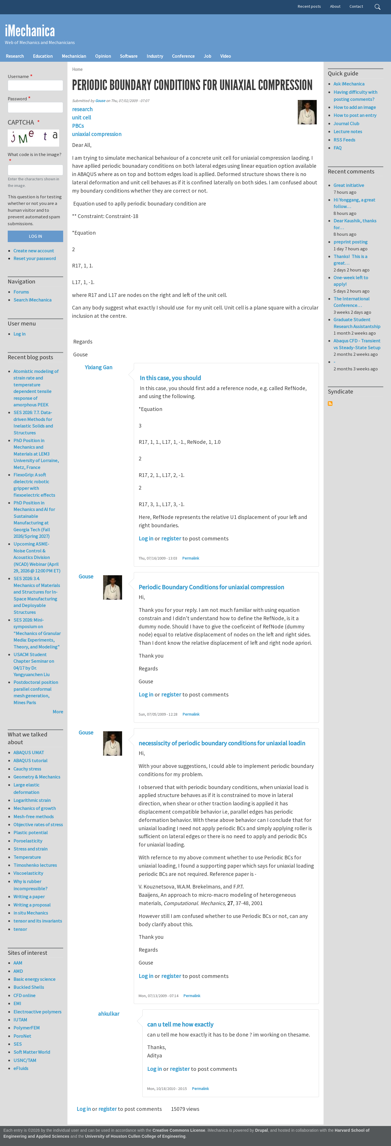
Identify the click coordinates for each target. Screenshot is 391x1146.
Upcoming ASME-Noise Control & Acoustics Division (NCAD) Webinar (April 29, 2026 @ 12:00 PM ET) (37, 557)
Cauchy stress (27, 769)
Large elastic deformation (26, 788)
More (58, 711)
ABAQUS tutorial (30, 760)
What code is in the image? (34, 154)
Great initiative (349, 185)
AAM (17, 963)
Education (43, 56)
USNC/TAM (24, 1060)
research (82, 109)
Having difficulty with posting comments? (355, 95)
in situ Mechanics (30, 913)
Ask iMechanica (349, 84)
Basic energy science (34, 979)
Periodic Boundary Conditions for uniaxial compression (211, 587)
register (171, 538)
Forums (21, 292)
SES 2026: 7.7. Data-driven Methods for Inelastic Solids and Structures (33, 422)
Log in (146, 538)
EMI (17, 1003)
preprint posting (351, 242)
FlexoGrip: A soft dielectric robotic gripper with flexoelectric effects (34, 485)
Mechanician (74, 56)
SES (17, 1044)
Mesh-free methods (33, 816)
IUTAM (20, 1020)
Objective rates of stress (38, 824)
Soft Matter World (31, 1052)
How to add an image (355, 107)
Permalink (190, 558)
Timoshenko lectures (35, 865)
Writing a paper (29, 896)
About (335, 6)
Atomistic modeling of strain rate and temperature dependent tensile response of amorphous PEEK (36, 388)
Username (18, 76)
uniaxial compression (96, 134)
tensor (20, 929)
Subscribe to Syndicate (330, 403)
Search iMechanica (32, 300)
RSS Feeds (344, 140)
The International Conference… (352, 302)
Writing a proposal (32, 905)
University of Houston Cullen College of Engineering (135, 1136)
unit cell (81, 117)
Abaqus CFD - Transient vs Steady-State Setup (357, 344)
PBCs (78, 125)
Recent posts (309, 6)
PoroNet (22, 1036)
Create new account (33, 250)
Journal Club (346, 123)
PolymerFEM (26, 1028)
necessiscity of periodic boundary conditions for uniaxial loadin (222, 743)
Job (207, 56)
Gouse (100, 100)
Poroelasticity (27, 841)
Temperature (27, 857)
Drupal (261, 1130)
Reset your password (34, 258)
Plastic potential (30, 832)
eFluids (20, 1068)
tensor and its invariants (37, 921)
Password (17, 98)
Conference (183, 56)
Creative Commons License (179, 1130)
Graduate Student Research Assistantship (357, 323)
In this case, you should (170, 378)
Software (128, 56)
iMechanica (30, 31)
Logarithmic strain (32, 800)
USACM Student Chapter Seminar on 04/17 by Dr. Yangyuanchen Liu (33, 664)
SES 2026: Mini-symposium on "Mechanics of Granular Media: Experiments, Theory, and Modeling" (37, 633)
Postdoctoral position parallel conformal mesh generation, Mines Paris (35, 692)
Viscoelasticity (28, 873)
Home (77, 69)
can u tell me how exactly (180, 1024)
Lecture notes (348, 131)
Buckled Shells (28, 987)
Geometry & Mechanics (36, 777)
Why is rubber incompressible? (30, 885)
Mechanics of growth (34, 808)
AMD (18, 971)
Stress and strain (30, 849)
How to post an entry (355, 115)
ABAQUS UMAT (28, 752)
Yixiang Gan (98, 367)
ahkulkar (108, 1013)
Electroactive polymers (37, 1012)
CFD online (24, 995)
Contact (356, 6)
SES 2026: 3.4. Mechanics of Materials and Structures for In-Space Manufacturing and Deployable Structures (36, 595)
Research (15, 56)
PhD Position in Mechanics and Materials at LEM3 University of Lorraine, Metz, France (36, 453)
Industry (155, 56)
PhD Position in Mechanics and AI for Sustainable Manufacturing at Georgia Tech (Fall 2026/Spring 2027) (34, 520)
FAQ (338, 148)
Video (225, 56)
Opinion (103, 56)
